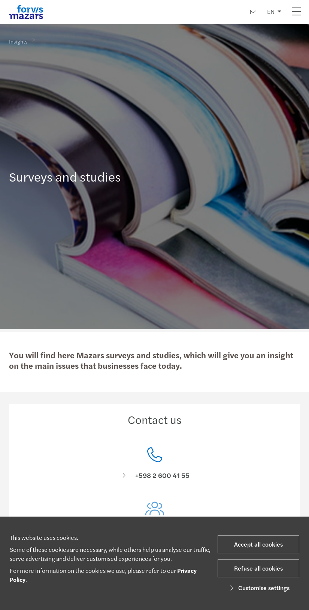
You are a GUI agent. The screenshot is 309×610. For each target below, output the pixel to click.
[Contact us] (253, 12)
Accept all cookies (258, 544)
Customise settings (259, 587)
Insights (18, 41)
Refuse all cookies (258, 568)
